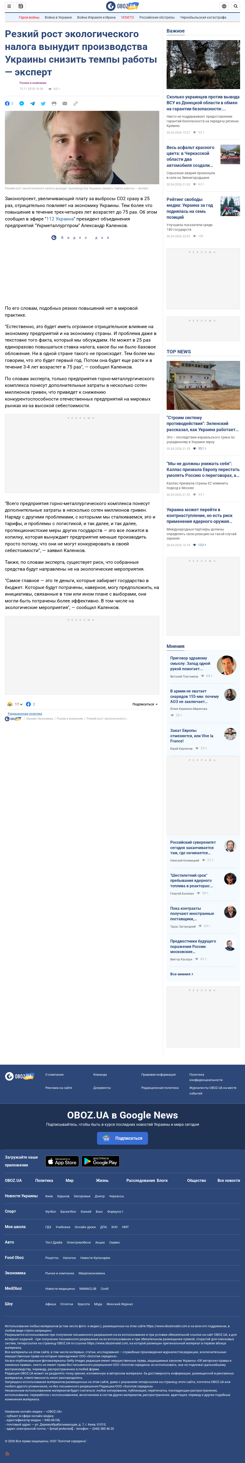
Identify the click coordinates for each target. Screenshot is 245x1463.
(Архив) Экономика (39, 718)
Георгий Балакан (182, 893)
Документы (102, 1088)
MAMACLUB (87, 1288)
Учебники (63, 1227)
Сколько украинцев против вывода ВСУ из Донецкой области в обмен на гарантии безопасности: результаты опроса (203, 103)
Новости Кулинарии (95, 1258)
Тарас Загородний (183, 926)
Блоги (162, 1180)
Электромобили (79, 1242)
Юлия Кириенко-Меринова (188, 709)
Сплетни (66, 1304)
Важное (176, 31)
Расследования (140, 1180)
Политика (44, 1180)
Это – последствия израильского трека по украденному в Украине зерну (201, 439)
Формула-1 (115, 1211)
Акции (100, 1242)
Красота (84, 1304)
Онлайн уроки (85, 1227)
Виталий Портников (184, 676)
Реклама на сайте (58, 1088)
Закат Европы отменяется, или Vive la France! (191, 735)
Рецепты (52, 1258)
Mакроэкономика (92, 1273)
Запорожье (82, 1196)
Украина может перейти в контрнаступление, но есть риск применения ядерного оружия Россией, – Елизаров (200, 516)
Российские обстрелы (157, 17)
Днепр (100, 1196)
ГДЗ (48, 1227)
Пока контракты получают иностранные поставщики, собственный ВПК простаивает (192, 914)
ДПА (103, 1227)
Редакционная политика (25, 713)
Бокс (99, 1211)
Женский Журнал (120, 1304)
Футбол (50, 1211)
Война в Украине (58, 17)
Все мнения (180, 974)
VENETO (127, 17)
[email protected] (61, 1428)
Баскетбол (68, 1211)
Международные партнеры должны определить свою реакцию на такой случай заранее (201, 534)
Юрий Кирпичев (181, 748)
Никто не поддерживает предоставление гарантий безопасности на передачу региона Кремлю (203, 121)
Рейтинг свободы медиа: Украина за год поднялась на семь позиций (190, 208)
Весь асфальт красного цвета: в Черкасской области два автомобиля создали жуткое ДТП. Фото (190, 156)
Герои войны (29, 17)
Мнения (175, 646)
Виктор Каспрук (181, 959)
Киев (49, 1196)
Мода (98, 1304)
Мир (70, 1180)
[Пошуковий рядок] (236, 6)
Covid (104, 1288)
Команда (100, 1074)
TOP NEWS (179, 352)
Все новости (229, 1180)
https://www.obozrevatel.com (167, 1326)
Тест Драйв (53, 1242)
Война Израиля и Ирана (96, 17)
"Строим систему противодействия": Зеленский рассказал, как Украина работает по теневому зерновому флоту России (201, 424)
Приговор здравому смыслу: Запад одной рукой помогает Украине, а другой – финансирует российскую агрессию (190, 663)
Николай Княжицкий (184, 860)
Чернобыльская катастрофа (203, 17)
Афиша (50, 1304)
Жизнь (102, 1180)
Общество (196, 1180)
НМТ (125, 1227)
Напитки (69, 1258)
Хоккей (86, 1211)
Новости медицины (60, 1288)
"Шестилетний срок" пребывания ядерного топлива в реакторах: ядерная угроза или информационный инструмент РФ (191, 881)
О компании (54, 1074)
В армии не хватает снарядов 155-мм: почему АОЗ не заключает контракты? (194, 696)
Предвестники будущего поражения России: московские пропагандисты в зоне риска (193, 947)
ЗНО (114, 1227)
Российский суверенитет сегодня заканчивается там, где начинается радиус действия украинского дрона (193, 848)
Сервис (114, 1242)
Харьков (63, 1196)
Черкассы (116, 1196)
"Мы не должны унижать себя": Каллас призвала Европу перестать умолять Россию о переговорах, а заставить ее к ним (203, 470)
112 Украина (60, 219)
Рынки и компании (33, 83)
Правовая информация (158, 1074)
